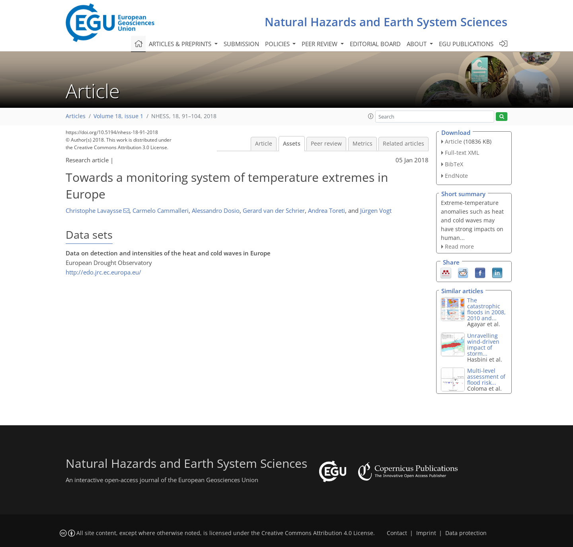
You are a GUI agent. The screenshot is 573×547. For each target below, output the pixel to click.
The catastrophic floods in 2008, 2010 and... (486, 309)
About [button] (417, 44)
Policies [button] (278, 44)
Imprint (426, 533)
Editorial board (375, 44)
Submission (241, 44)
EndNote (456, 175)
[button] (371, 116)
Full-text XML (462, 152)
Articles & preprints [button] (181, 44)
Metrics (362, 143)
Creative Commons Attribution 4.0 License (317, 533)
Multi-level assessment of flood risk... (486, 376)
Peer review (326, 143)
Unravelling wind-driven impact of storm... (483, 344)
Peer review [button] (320, 44)
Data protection (466, 533)
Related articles (403, 143)
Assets (291, 143)
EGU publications (466, 44)
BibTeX (454, 164)
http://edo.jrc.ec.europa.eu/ (103, 272)
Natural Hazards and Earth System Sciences (386, 21)
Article (263, 143)
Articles (76, 116)
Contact (397, 533)
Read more (459, 246)
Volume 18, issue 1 (118, 116)
